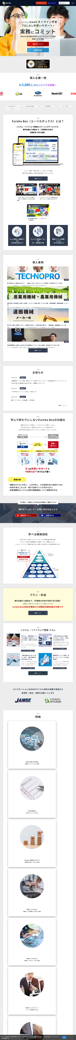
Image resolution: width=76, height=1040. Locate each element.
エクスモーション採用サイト (57, 1025)
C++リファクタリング (19, 865)
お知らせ (39, 1017)
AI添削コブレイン (54, 1022)
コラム (12, 101)
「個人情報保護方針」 (5, 1038)
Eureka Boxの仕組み (29, 98)
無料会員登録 (47, 44)
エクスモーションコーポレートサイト (60, 1017)
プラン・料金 (65, 98)
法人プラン (7, 1022)
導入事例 (24, 1022)
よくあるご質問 (26, 1017)
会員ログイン (64, 3)
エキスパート (20, 929)
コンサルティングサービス (57, 1020)
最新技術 (20, 918)
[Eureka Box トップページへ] (6, 4)
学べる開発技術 (47, 98)
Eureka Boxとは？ (12, 98)
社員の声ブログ (53, 1028)
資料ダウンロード (41, 3)
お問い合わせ (53, 3)
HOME (6, 1017)
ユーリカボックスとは (10, 1020)
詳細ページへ (38, 170)
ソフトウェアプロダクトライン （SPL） (20, 848)
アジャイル (20, 940)
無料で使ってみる (38, 1005)
